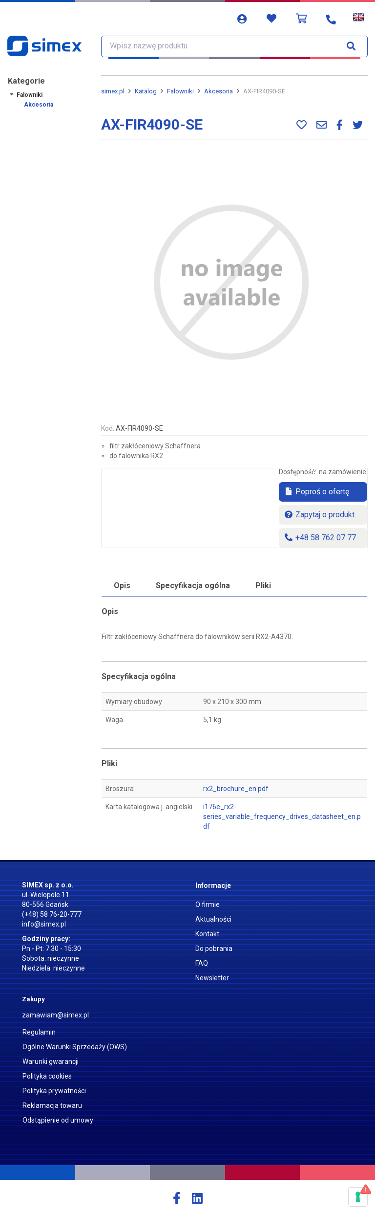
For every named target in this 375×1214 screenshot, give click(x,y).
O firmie (207, 904)
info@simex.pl (44, 924)
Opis (122, 585)
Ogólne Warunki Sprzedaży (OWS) (74, 1047)
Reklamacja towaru (52, 1105)
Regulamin (39, 1032)
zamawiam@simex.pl (55, 1015)
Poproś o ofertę (316, 491)
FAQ (201, 963)
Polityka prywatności (54, 1091)
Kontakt (207, 934)
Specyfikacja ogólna (193, 585)
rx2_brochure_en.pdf (236, 789)
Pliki (263, 585)
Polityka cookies (47, 1076)
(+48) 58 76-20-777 (52, 914)
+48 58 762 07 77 (320, 537)
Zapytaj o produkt (319, 514)
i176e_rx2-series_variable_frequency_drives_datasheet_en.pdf (282, 816)
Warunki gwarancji (50, 1061)
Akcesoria (38, 104)
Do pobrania (213, 948)
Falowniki (29, 94)
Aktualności (213, 919)
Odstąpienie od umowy (57, 1120)
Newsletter (212, 978)
